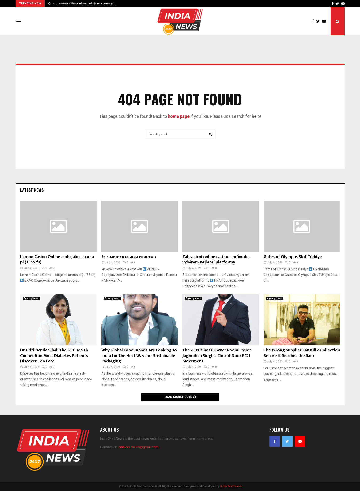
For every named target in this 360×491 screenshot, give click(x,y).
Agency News (31, 298)
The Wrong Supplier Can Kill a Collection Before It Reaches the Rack (302, 353)
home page (179, 116)
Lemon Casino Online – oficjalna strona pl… (87, 3)
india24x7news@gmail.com (138, 447)
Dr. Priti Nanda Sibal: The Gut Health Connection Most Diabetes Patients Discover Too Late (54, 356)
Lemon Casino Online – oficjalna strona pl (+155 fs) (57, 259)
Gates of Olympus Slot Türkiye (293, 256)
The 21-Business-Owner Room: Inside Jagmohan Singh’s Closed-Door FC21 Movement (217, 356)
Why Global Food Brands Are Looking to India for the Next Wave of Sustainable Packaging (139, 356)
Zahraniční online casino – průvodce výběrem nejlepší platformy (216, 259)
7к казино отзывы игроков (128, 256)
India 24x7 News (231, 486)
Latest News (32, 190)
